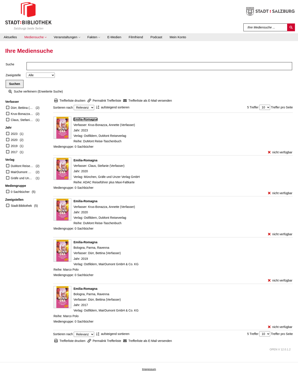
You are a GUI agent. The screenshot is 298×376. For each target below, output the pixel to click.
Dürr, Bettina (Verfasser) (22, 107)
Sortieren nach (63, 107)
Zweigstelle (13, 75)
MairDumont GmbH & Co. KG (22, 172)
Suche (10, 64)
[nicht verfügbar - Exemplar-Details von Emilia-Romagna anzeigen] (280, 152)
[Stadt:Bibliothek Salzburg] (28, 16)
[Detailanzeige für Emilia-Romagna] (85, 119)
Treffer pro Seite (282, 107)
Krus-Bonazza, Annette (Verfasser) (22, 114)
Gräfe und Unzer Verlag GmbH (22, 178)
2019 (14, 146)
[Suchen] (291, 27)
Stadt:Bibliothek (21, 205)
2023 (14, 134)
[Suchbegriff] (265, 27)
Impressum (149, 369)
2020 (14, 140)
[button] (35, 37)
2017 (14, 152)
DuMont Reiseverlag (22, 166)
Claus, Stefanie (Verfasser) (22, 120)
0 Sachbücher (20, 192)
